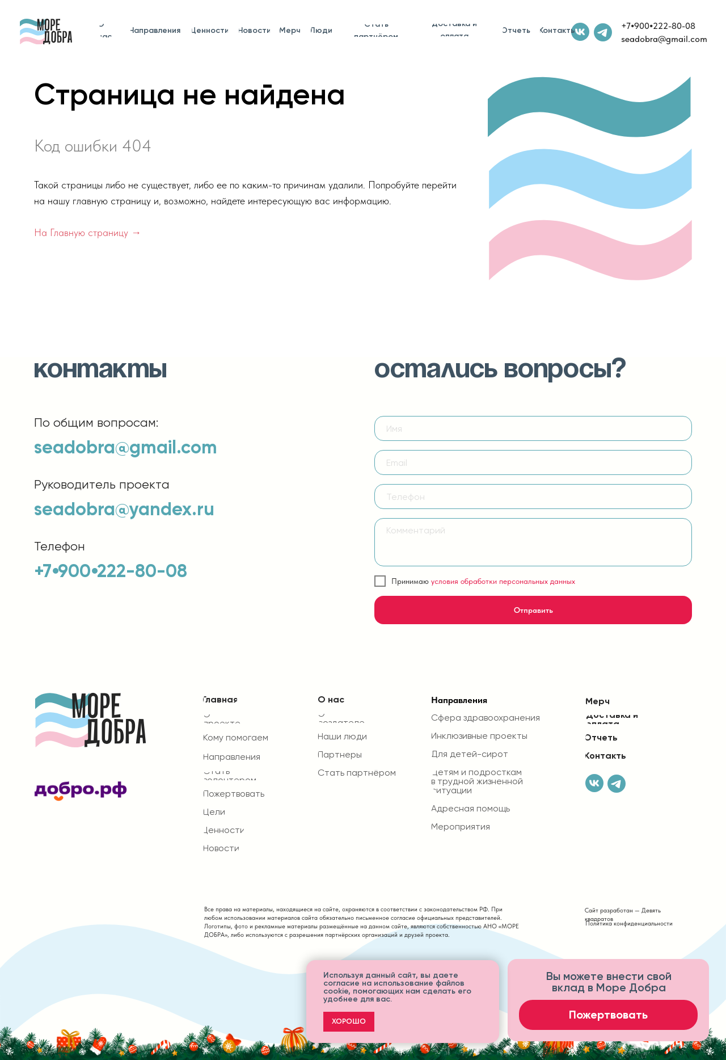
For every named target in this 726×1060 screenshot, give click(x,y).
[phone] (533, 496)
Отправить (533, 610)
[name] (533, 428)
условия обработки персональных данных (503, 581)
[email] (533, 462)
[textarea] (533, 542)
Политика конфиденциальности (629, 923)
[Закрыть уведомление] (490, 968)
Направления (459, 700)
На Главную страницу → (87, 232)
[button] (608, 1015)
